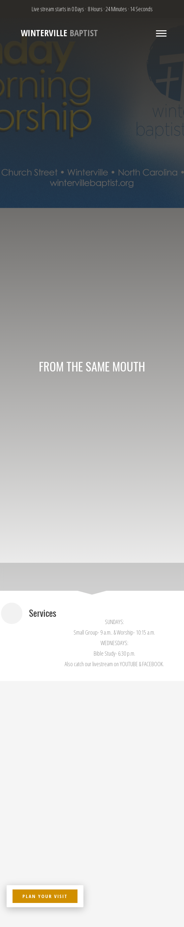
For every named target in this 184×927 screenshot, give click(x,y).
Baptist (59, 33)
